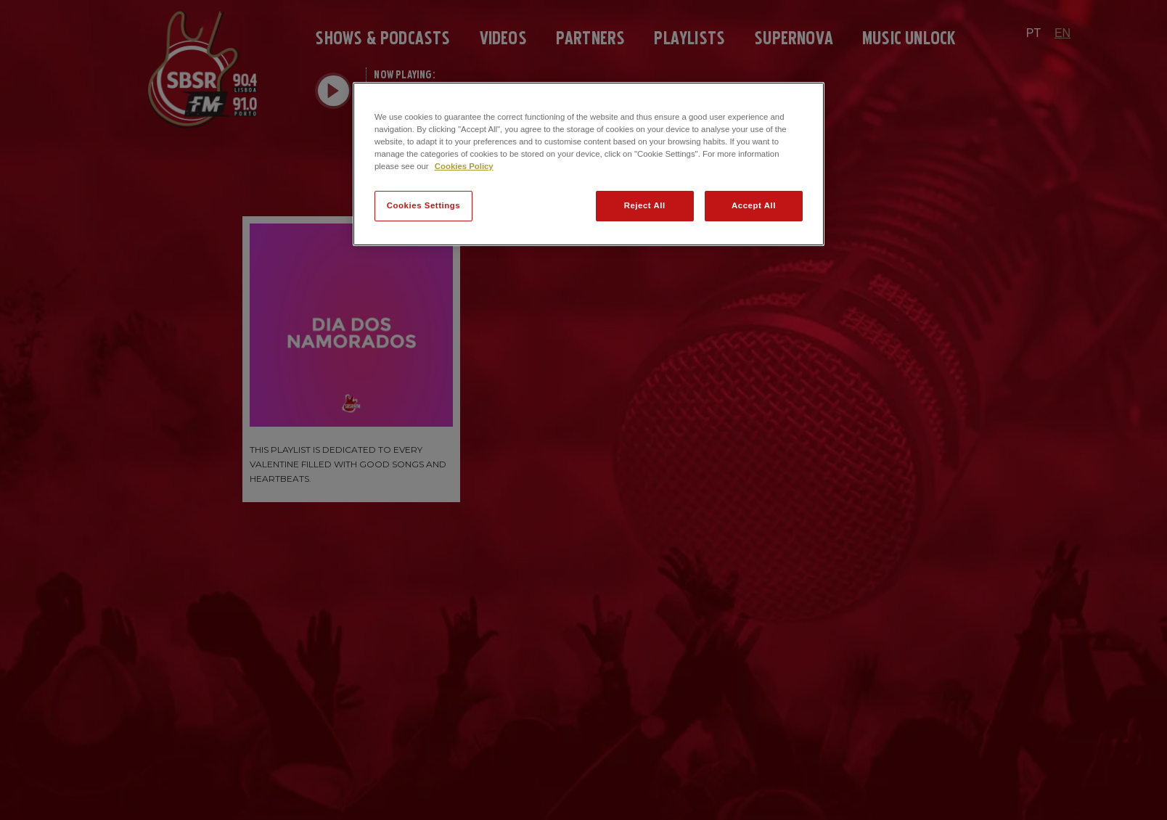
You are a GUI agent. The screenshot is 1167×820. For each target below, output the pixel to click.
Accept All (754, 205)
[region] (588, 164)
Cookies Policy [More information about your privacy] (464, 166)
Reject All (645, 205)
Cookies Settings (423, 205)
